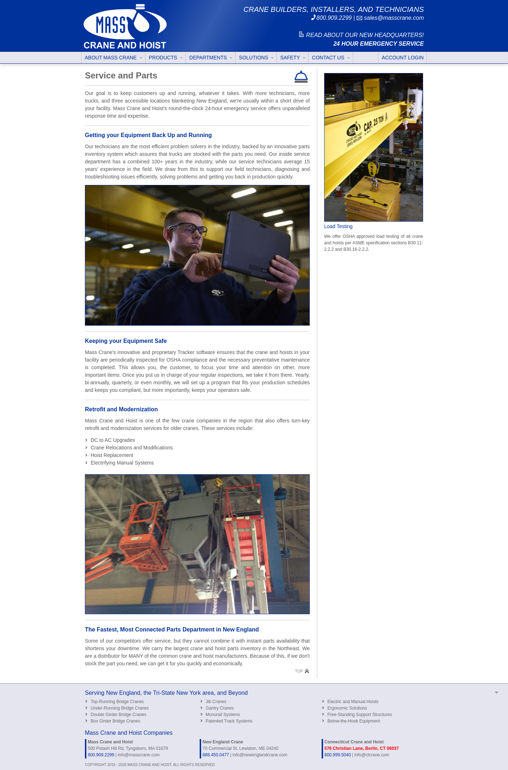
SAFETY (292, 57)
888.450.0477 (216, 754)
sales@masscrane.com (390, 18)
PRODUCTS (166, 57)
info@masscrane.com (138, 754)
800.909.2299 (331, 18)
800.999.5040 (338, 754)
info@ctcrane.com (371, 754)
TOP (302, 671)
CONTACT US (331, 57)
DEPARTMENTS (210, 57)
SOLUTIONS (256, 57)
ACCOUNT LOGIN (402, 57)
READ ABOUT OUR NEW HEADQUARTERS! (361, 35)
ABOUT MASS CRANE (113, 57)
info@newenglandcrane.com (259, 754)
